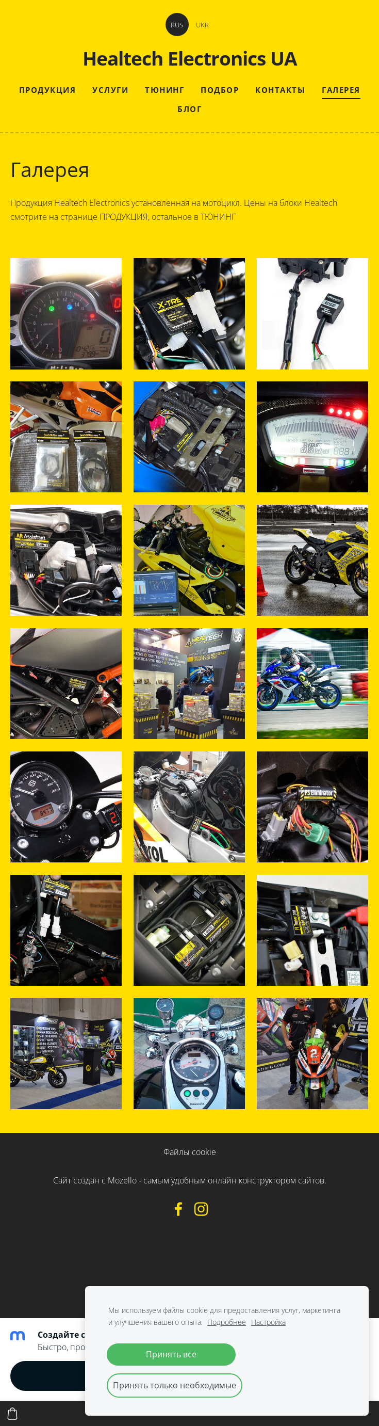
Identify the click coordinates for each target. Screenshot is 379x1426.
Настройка (268, 1322)
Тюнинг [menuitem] (164, 90)
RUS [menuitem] (177, 24)
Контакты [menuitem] (280, 90)
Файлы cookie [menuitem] (189, 1152)
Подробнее (226, 1322)
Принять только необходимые (174, 1385)
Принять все (171, 1354)
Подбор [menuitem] (220, 90)
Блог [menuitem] (189, 109)
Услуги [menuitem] (110, 90)
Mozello (122, 1180)
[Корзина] (12, 1413)
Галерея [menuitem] (341, 90)
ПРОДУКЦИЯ (124, 216)
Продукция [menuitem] (47, 90)
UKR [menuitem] (202, 24)
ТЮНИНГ (218, 216)
